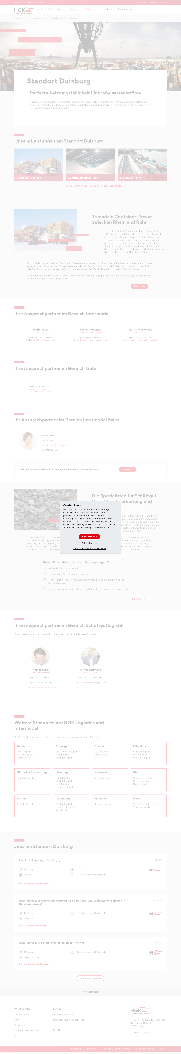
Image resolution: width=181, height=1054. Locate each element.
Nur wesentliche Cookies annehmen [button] (89, 548)
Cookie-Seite (77, 524)
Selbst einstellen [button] (89, 543)
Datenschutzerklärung (94, 521)
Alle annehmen (89, 536)
